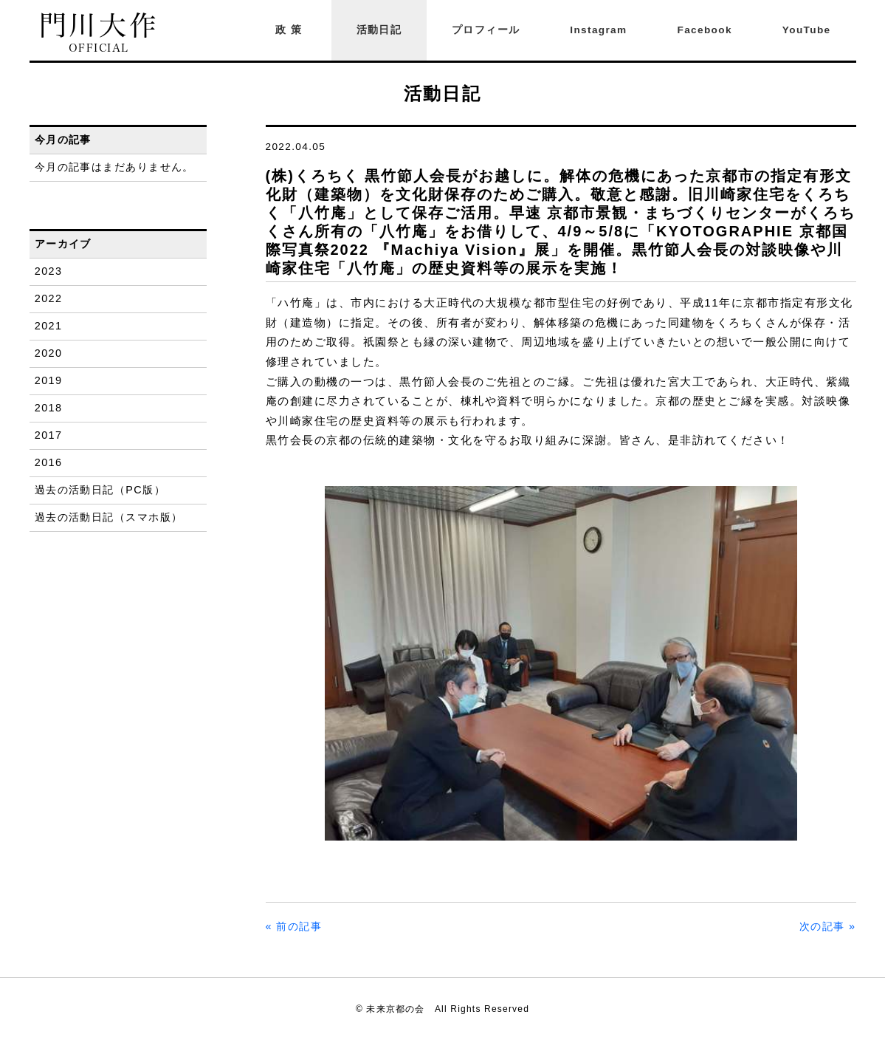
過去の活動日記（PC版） (100, 490)
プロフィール (486, 29)
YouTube (806, 29)
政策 (290, 29)
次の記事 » (827, 926)
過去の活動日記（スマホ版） (109, 517)
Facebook (705, 29)
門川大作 (99, 33)
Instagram (598, 29)
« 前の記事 (294, 926)
